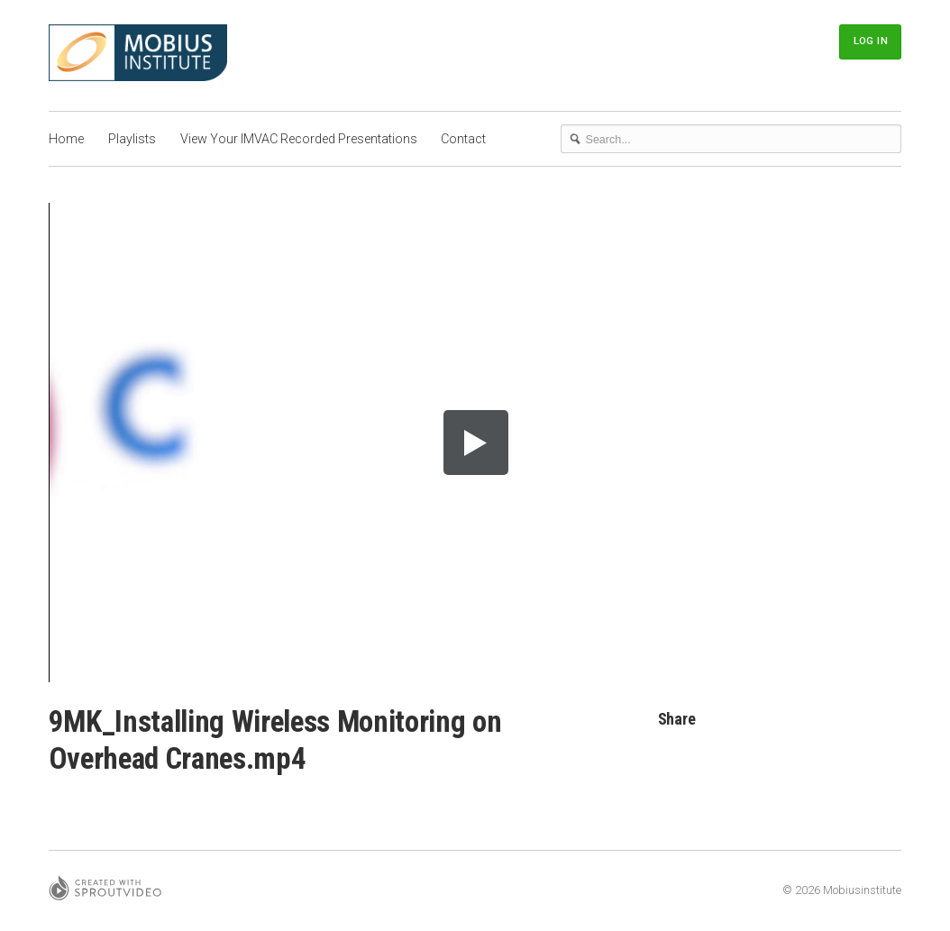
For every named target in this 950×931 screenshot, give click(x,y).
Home (66, 139)
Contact (463, 139)
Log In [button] (871, 40)
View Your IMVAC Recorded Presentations (298, 139)
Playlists (132, 139)
